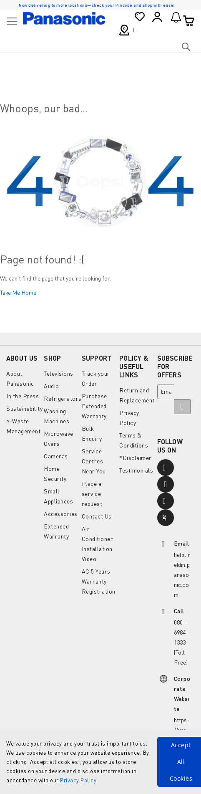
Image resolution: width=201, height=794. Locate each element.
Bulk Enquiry (92, 433)
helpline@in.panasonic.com (182, 574)
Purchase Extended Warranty (94, 406)
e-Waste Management (23, 426)
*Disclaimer (135, 457)
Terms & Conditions (133, 440)
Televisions (58, 373)
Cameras (56, 456)
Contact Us (97, 516)
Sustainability (24, 408)
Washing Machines (56, 416)
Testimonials (136, 470)
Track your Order (96, 378)
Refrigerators (63, 398)
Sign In (157, 17)
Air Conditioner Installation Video (97, 543)
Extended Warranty (56, 531)
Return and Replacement (137, 395)
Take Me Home (18, 292)
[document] (100, 762)
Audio (51, 385)
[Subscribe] (182, 406)
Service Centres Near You (94, 461)
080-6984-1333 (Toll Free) (181, 642)
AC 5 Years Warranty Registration (99, 581)
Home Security (55, 473)
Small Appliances (58, 496)
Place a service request (92, 493)
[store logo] (64, 18)
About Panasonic (20, 378)
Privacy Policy (78, 780)
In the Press (22, 396)
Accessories (61, 513)
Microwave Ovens (58, 438)
